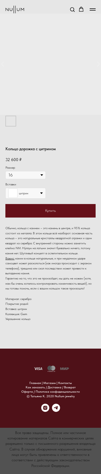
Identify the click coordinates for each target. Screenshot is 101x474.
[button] (72, 9)
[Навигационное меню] (93, 9)
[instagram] (45, 410)
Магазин (49, 383)
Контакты (65, 383)
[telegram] (56, 410)
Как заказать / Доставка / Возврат (51, 387)
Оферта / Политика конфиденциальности (50, 391)
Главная (35, 383)
